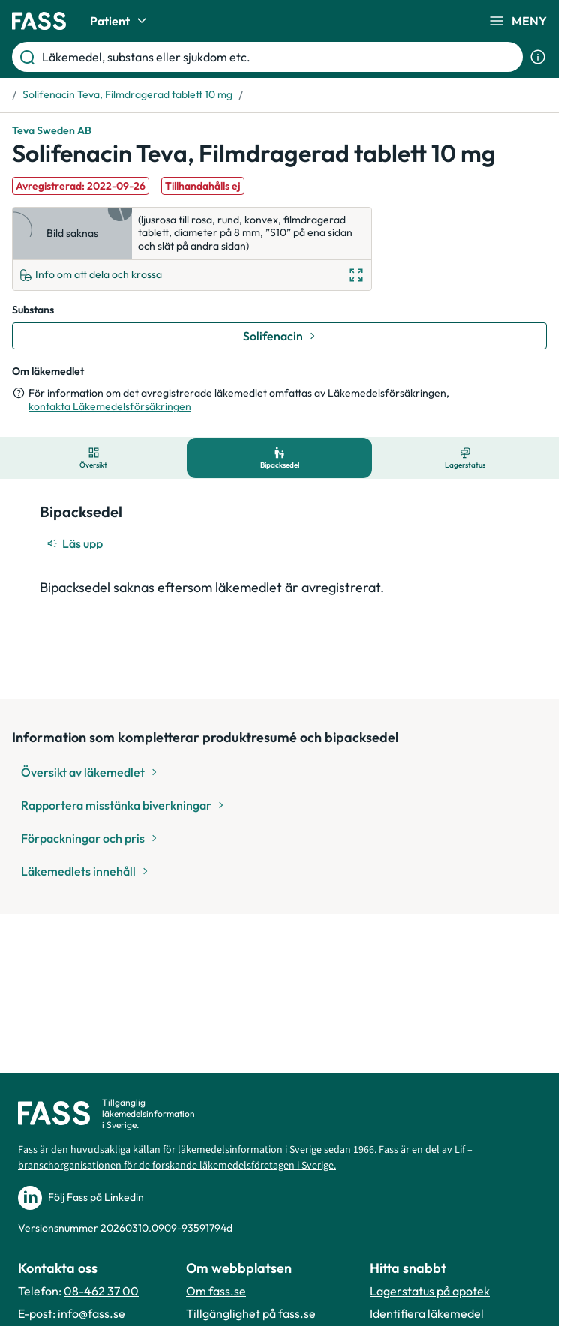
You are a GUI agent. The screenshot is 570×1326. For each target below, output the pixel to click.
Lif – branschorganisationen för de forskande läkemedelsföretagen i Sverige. (245, 1157)
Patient (120, 21)
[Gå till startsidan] (39, 21)
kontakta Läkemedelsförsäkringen (109, 406)
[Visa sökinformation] (538, 57)
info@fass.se (91, 1313)
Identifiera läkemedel (427, 1313)
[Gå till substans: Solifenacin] (279, 335)
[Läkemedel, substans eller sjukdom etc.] (279, 57)
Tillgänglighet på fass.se (251, 1313)
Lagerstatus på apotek (430, 1290)
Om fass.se (216, 1290)
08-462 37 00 (101, 1290)
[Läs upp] (76, 543)
